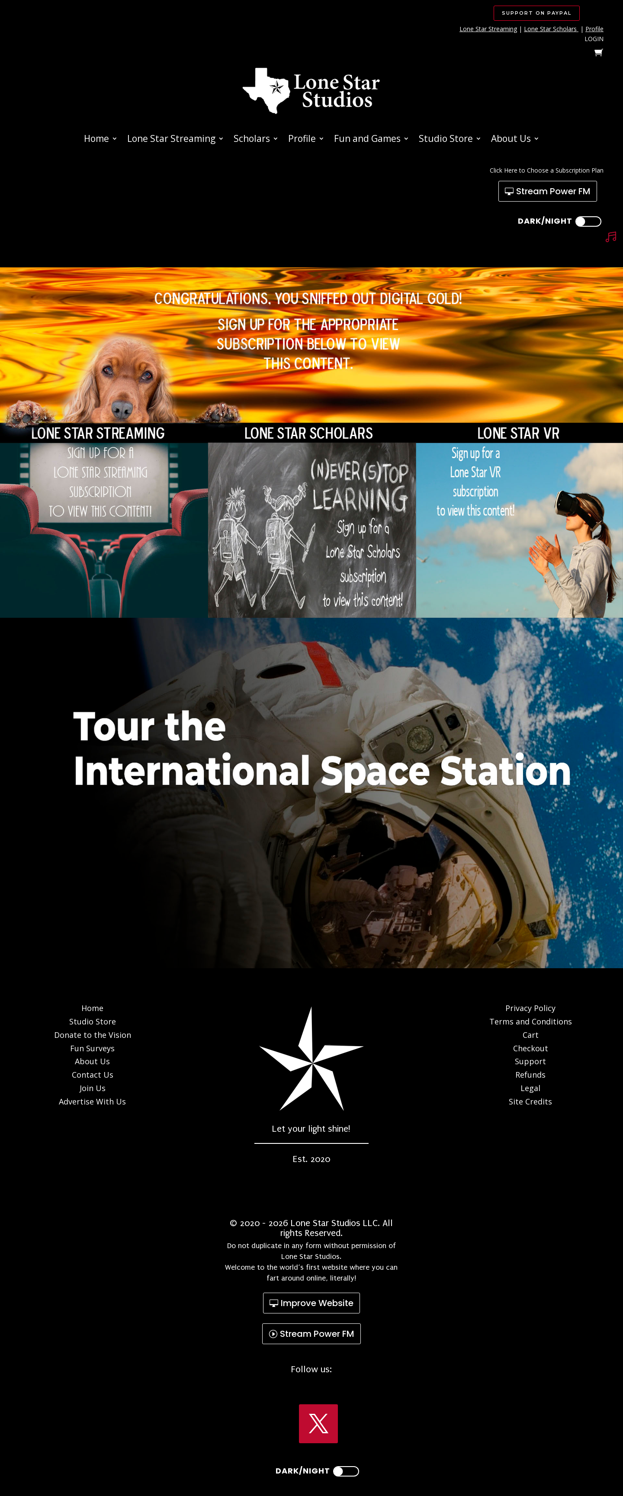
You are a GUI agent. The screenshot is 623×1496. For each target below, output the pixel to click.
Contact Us (92, 1074)
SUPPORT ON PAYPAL (537, 13)
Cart (531, 1035)
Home (96, 139)
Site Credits (530, 1101)
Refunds (530, 1074)
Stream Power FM (553, 191)
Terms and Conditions (530, 1021)
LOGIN (594, 39)
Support (530, 1061)
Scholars (252, 139)
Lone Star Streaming (488, 29)
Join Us (93, 1088)
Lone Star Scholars (550, 29)
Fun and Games (367, 139)
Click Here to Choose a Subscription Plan (547, 170)
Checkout (530, 1048)
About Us (511, 139)
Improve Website (317, 1303)
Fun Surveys (92, 1048)
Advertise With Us (92, 1101)
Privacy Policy (530, 1008)
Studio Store (446, 139)
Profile (594, 29)
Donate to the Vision (92, 1035)
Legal (530, 1088)
